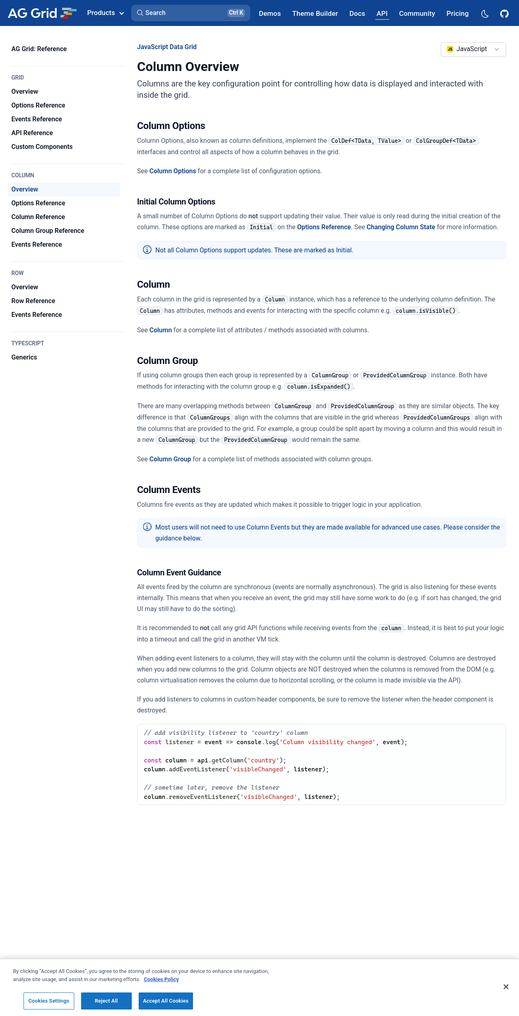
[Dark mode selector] (484, 13)
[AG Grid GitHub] (505, 13)
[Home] (42, 13)
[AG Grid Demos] (270, 13)
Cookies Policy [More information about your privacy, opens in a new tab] (161, 979)
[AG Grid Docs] (357, 13)
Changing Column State (401, 227)
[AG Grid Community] (417, 13)
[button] (190, 13)
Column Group (170, 459)
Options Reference (324, 227)
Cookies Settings (48, 1001)
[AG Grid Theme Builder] (315, 13)
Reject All (106, 1001)
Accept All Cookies (166, 1001)
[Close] (506, 987)
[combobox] (473, 49)
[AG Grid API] (382, 13)
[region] (259, 987)
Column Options (172, 171)
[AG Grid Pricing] (457, 13)
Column (160, 330)
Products (105, 13)
